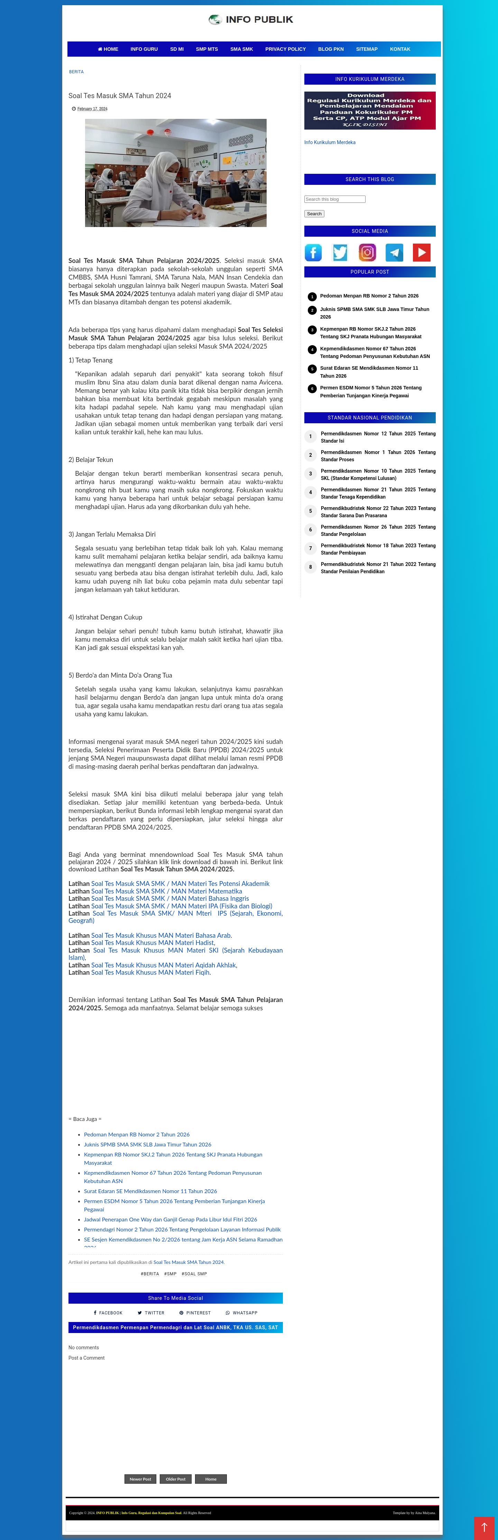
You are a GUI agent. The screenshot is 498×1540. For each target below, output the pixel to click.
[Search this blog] (335, 199)
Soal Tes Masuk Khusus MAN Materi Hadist (152, 942)
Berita (76, 71)
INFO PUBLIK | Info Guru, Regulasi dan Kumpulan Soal (138, 1513)
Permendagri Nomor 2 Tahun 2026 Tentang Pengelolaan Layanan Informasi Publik (182, 1229)
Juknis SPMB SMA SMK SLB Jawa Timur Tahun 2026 (147, 1144)
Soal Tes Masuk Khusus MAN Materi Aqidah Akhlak (163, 965)
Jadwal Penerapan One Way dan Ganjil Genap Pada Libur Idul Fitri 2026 (170, 1219)
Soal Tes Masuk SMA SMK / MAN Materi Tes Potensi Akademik (180, 883)
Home (210, 1479)
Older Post (176, 1479)
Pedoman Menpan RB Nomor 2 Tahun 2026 (137, 1134)
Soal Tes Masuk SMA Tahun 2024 (189, 1262)
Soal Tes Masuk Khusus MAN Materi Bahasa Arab (161, 935)
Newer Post (140, 1479)
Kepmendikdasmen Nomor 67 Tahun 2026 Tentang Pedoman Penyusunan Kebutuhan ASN (375, 352)
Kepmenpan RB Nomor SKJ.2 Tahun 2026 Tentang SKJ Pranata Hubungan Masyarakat (371, 332)
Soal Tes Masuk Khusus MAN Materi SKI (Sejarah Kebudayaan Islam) (175, 953)
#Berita (150, 1274)
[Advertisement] (175, 1066)
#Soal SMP (194, 1274)
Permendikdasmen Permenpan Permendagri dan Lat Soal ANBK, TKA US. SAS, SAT (175, 1327)
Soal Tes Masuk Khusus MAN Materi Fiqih (150, 972)
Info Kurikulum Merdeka (330, 142)
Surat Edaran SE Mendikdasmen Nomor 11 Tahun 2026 (150, 1191)
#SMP (170, 1274)
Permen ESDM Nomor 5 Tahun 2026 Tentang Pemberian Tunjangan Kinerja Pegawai (371, 391)
